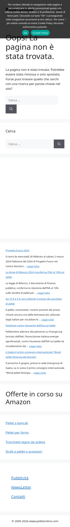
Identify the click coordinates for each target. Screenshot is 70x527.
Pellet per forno (17, 432)
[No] (65, 19)
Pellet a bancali (17, 423)
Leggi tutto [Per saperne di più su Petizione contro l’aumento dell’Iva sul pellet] (35, 346)
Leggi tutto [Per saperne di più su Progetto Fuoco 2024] (33, 266)
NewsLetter (21, 487)
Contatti (18, 496)
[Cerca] (11, 109)
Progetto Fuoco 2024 (17, 250)
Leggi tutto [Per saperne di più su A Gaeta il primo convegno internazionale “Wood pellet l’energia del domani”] (40, 372)
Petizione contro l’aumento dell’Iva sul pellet (30, 325)
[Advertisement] (35, 198)
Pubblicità (20, 477)
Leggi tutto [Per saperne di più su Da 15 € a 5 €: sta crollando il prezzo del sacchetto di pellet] (47, 319)
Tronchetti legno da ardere (25, 442)
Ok (25, 32)
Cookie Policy (40, 32)
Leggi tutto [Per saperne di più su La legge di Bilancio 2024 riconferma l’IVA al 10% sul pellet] (43, 293)
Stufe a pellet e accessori (24, 451)
